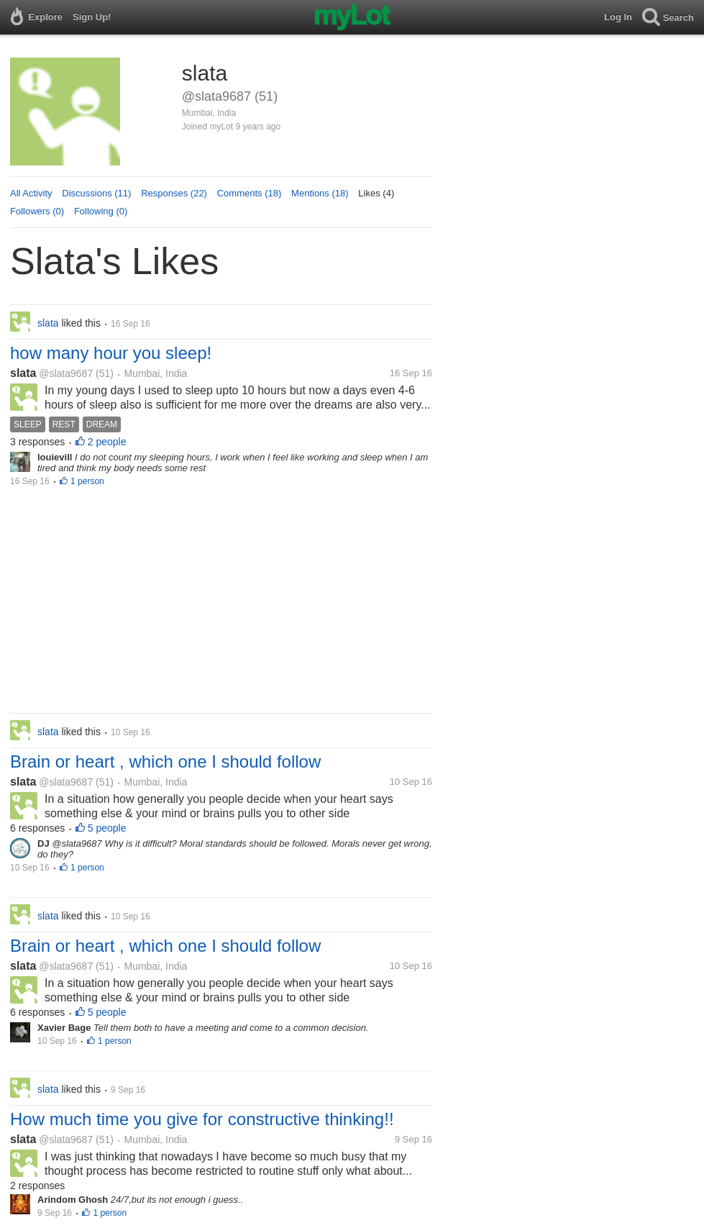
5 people (107, 828)
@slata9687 (66, 373)
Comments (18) (249, 193)
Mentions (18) (319, 193)
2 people (107, 441)
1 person (87, 481)
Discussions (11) (96, 193)
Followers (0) (37, 211)
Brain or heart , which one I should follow (165, 761)
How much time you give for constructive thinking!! (202, 1119)
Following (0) (100, 211)
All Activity (31, 193)
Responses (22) (174, 193)
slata (23, 373)
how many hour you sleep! (110, 353)
